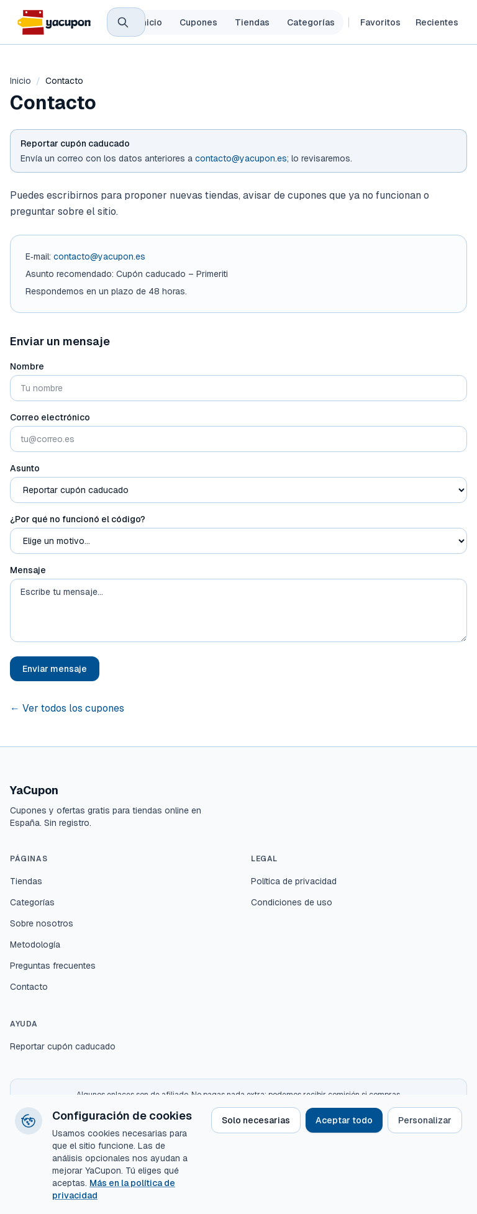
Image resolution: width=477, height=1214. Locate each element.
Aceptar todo (344, 1120)
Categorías (311, 22)
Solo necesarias (256, 1120)
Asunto (25, 468)
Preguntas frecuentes (53, 965)
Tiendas (252, 22)
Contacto (29, 986)
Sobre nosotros (41, 923)
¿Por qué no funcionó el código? (77, 519)
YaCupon (34, 790)
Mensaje (28, 570)
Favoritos (380, 22)
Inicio (150, 22)
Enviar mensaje (54, 668)
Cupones (198, 22)
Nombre (27, 366)
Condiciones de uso (291, 902)
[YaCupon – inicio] (53, 22)
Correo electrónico (50, 417)
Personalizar (425, 1120)
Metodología (35, 944)
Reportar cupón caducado (63, 1046)
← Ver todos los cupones (67, 708)
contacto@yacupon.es (241, 158)
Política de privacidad (294, 881)
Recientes (437, 22)
